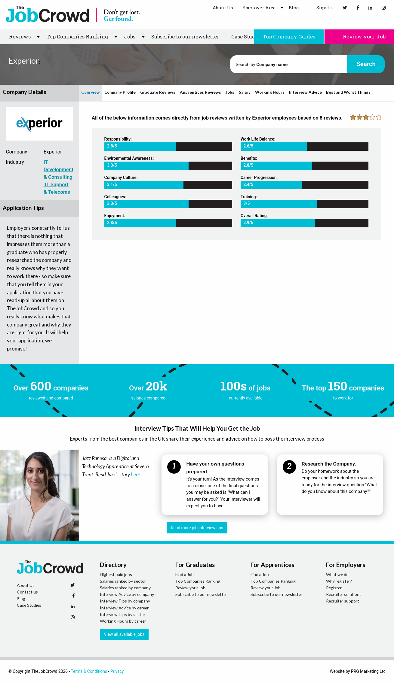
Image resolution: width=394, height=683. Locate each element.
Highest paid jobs (116, 574)
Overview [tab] (90, 92)
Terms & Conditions (89, 671)
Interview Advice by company (127, 594)
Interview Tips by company (125, 600)
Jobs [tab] (230, 92)
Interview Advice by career (124, 607)
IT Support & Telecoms (57, 188)
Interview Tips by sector (122, 614)
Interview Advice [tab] (305, 92)
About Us (223, 8)
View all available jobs (124, 634)
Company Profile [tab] (120, 92)
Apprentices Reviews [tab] (200, 92)
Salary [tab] (245, 92)
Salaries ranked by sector (123, 581)
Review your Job (359, 36)
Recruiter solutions (344, 594)
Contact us (27, 591)
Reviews (20, 36)
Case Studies (246, 36)
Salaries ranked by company (125, 587)
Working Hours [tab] (270, 92)
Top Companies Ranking (77, 36)
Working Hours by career (123, 621)
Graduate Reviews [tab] (157, 92)
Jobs (129, 36)
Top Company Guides (289, 36)
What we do (337, 574)
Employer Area (258, 8)
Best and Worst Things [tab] (348, 92)
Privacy (117, 671)
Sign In (320, 7)
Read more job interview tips (197, 527)
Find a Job (184, 574)
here (135, 474)
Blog (294, 8)
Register (334, 587)
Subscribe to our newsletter (185, 36)
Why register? (339, 581)
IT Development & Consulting (58, 169)
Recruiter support (342, 600)
